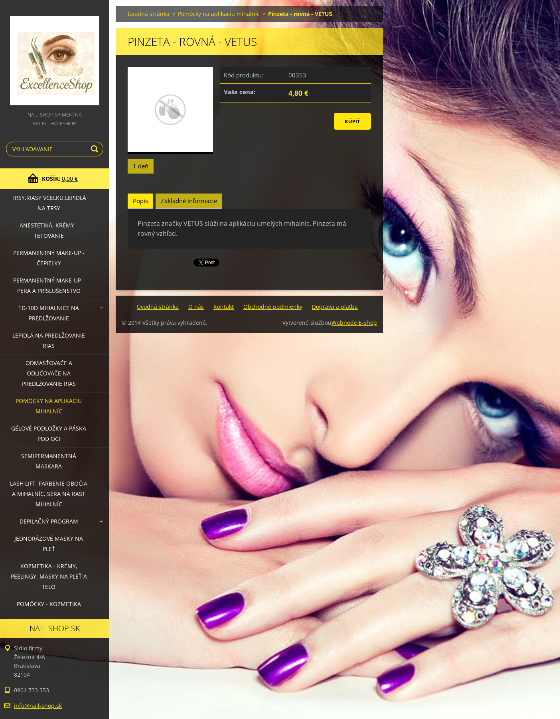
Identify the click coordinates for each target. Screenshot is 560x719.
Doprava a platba (335, 306)
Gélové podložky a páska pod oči (48, 433)
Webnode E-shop (354, 322)
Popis (140, 201)
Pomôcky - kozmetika (49, 604)
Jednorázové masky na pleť (48, 544)
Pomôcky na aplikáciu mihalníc (49, 406)
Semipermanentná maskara (48, 461)
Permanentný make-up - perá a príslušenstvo (49, 285)
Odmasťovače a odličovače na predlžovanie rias (49, 373)
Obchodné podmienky (272, 306)
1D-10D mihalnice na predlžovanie (48, 313)
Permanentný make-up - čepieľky (49, 258)
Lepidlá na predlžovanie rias (48, 341)
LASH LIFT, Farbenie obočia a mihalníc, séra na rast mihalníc (48, 494)
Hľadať (96, 149)
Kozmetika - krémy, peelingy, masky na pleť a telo (49, 576)
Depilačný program (49, 521)
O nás (196, 306)
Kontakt (223, 306)
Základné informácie (189, 201)
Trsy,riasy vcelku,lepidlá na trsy (49, 203)
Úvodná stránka (149, 14)
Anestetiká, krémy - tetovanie (49, 230)
